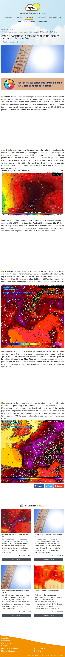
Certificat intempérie (26, 21)
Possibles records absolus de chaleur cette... (15, 591)
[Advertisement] (32, 128)
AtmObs (18, 17)
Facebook (39, 486)
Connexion (42, 21)
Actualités (29, 17)
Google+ (59, 486)
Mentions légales (8, 651)
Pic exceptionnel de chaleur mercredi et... (48, 535)
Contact (4, 646)
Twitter (49, 486)
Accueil (3, 30)
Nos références (55, 17)
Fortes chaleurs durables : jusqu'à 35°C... (47, 591)
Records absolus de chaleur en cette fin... (15, 535)
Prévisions (8, 17)
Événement (41, 17)
